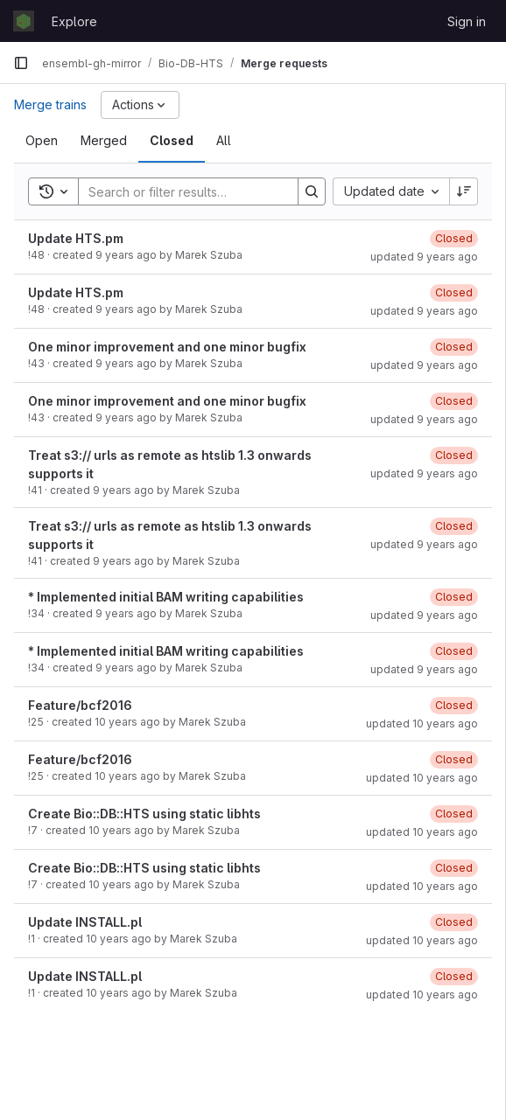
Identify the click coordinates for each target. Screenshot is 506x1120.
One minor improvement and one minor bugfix (167, 346)
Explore (74, 21)
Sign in (466, 21)
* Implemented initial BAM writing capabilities (166, 596)
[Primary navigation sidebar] (21, 63)
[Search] (193, 191)
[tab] (41, 141)
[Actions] (140, 105)
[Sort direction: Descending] (464, 191)
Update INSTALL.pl (85, 922)
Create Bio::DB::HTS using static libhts (144, 813)
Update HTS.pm (75, 238)
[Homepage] (24, 21)
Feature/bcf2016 (80, 705)
